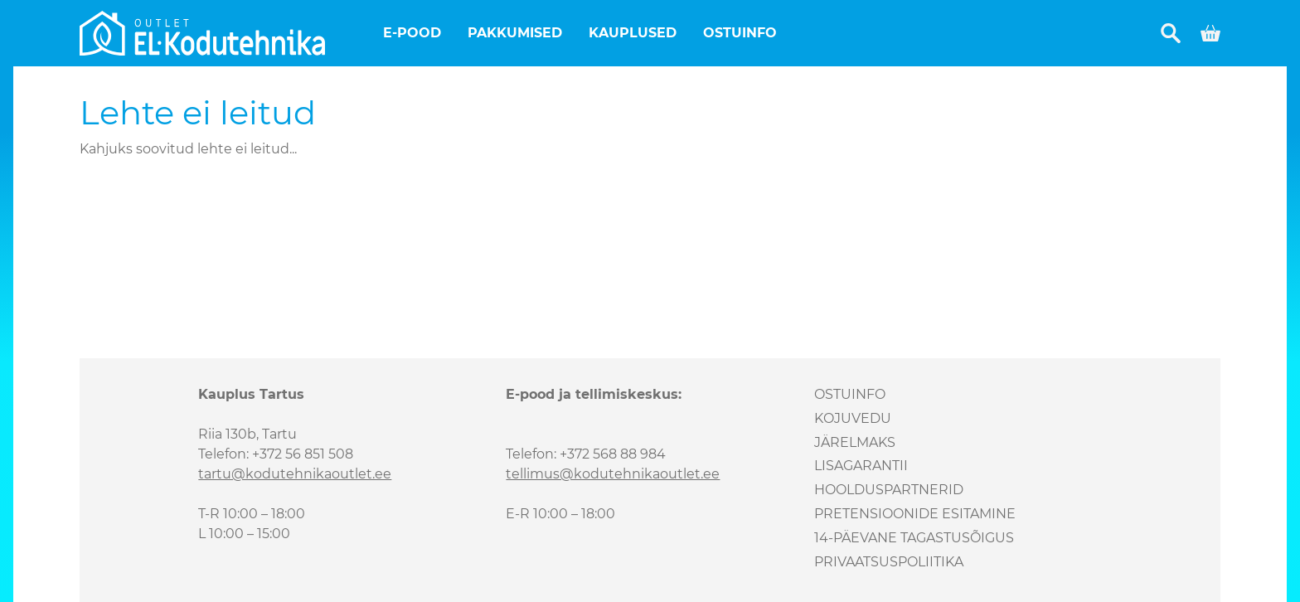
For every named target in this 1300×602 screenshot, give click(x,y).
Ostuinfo (740, 33)
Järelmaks (854, 442)
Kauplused (633, 33)
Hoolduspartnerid (888, 490)
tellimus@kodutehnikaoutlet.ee (613, 474)
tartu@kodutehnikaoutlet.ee (294, 474)
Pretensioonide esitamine (915, 514)
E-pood (412, 33)
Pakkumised (515, 33)
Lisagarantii (861, 465)
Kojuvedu (852, 418)
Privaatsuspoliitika (888, 562)
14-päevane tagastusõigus (914, 538)
